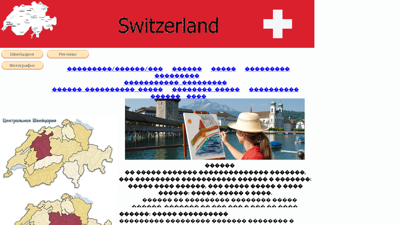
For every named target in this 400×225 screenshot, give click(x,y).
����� (223, 69)
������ (187, 69)
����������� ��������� (175, 83)
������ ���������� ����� (107, 90)
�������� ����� (206, 90)
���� (196, 97)
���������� (274, 90)
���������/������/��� (115, 69)
